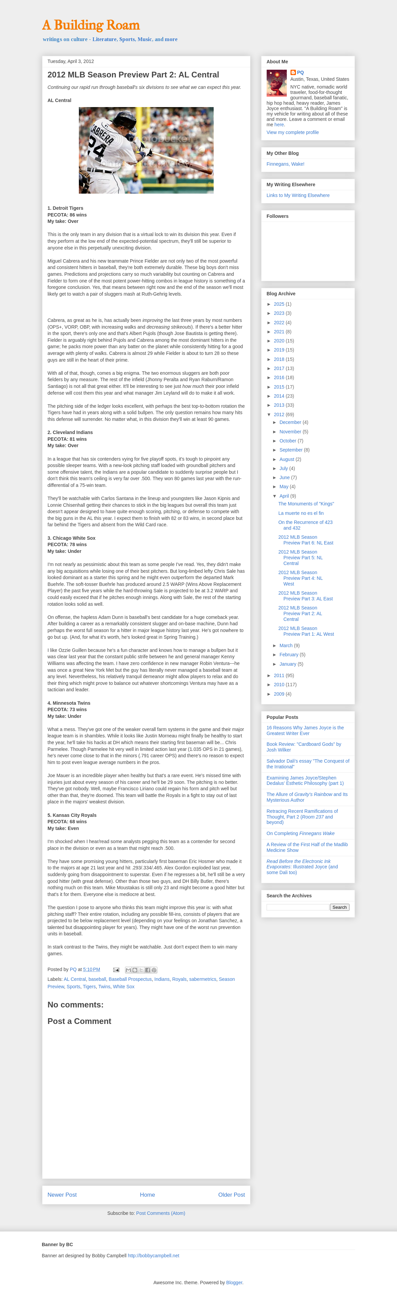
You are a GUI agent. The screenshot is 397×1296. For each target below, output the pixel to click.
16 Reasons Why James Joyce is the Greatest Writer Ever (305, 730)
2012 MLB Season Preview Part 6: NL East (305, 539)
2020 (280, 340)
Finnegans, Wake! (285, 164)
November (290, 431)
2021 (280, 331)
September (291, 450)
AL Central (75, 979)
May (284, 486)
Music (145, 39)
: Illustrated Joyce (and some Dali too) (302, 867)
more (171, 39)
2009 (280, 694)
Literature (104, 39)
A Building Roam (91, 25)
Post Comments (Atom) (160, 1213)
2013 (280, 405)
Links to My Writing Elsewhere (298, 195)
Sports (127, 39)
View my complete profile (293, 132)
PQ (300, 72)
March (286, 645)
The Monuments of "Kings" (306, 503)
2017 (280, 368)
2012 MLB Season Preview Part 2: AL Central (300, 613)
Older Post (231, 1195)
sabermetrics (202, 979)
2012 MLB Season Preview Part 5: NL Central (300, 557)
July (284, 468)
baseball (97, 979)
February (289, 654)
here (279, 124)
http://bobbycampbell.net (153, 1255)
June (285, 477)
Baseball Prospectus (130, 979)
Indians (162, 979)
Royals (179, 979)
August (287, 459)
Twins (104, 986)
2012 (280, 414)
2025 (280, 304)
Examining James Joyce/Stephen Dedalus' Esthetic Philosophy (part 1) (305, 780)
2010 (280, 684)
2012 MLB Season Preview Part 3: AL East (305, 595)
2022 (280, 322)
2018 (280, 359)
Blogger (234, 1282)
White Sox (123, 986)
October (288, 440)
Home (147, 1195)
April (284, 496)
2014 (280, 396)
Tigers (89, 986)
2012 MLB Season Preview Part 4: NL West (300, 578)
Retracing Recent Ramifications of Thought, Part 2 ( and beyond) (302, 816)
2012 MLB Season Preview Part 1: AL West (306, 631)
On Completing (301, 833)
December (290, 422)
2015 (280, 387)
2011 (280, 675)
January (288, 664)
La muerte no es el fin (301, 513)
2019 (280, 350)
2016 (280, 377)
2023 (280, 313)
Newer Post (62, 1195)
